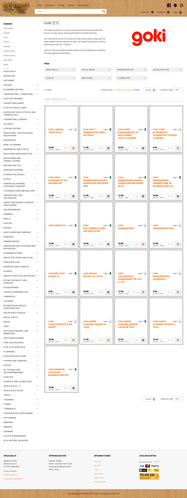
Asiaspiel (7, 46)
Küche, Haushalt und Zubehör (15, 281)
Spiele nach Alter (13, 390)
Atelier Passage (9, 55)
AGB (96, 470)
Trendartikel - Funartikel (18, 94)
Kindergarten (11, 241)
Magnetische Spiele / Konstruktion (15, 306)
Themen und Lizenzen (15, 119)
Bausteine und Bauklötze (18, 154)
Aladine (7, 33)
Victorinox (10, 418)
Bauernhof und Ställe (16, 149)
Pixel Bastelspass (14, 342)
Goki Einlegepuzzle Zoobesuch (161, 276)
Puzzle (7, 365)
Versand (97, 465)
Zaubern (8, 431)
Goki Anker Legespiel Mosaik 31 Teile (164, 324)
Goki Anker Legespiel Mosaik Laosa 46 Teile (128, 324)
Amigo (6, 37)
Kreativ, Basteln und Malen (19, 276)
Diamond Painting (13, 170)
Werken (8, 427)
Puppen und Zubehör (15, 361)
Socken (8, 85)
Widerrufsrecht (100, 482)
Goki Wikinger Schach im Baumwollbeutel (58, 372)
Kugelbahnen (11, 287)
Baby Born (8, 60)
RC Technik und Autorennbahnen (13, 371)
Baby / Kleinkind (12, 144)
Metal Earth (11, 317)
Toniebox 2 (10, 409)
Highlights (10, 71)
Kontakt (71, 5)
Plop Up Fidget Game (15, 107)
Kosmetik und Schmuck (16, 266)
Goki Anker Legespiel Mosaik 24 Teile (94, 324)
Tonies (7, 404)
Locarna (8, 301)
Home (39, 5)
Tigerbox (9, 399)
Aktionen (9, 80)
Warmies (8, 422)
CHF (131, 90)
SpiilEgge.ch (76, 494)
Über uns (97, 461)
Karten (8, 223)
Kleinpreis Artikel (14, 89)
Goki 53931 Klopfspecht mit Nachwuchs (58, 180)
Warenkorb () (83, 5)
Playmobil (9, 351)
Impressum (98, 474)
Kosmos (8, 271)
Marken (8, 24)
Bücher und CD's (12, 165)
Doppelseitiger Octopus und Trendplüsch (20, 113)
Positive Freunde (13, 98)
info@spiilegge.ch (10, 475)
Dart (6, 326)
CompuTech (114, 494)
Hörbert (8, 214)
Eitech (7, 179)
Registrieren (50, 5)
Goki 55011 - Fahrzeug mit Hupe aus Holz (94, 132)
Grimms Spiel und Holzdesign (13, 196)
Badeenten (10, 140)
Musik (7, 322)
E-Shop (47, 99)
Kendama (9, 237)
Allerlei (8, 124)
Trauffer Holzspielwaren (18, 413)
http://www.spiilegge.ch (13, 479)
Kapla (7, 218)
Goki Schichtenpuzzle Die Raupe (60, 324)
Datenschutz (99, 478)
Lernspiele (9, 296)
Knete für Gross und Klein (18, 257)
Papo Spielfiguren (14, 338)
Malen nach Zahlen (14, 313)
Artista (6, 42)
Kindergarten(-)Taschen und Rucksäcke (19, 247)
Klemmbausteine (13, 253)
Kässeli (8, 228)
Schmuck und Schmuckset (18, 381)
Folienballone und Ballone (19, 191)
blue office (87, 494)
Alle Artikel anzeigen (16, 440)
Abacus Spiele (9, 28)
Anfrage (61, 5)
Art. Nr (115, 90)
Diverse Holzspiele (14, 174)
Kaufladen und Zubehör (17, 232)
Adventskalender (14, 103)
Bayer (6, 64)
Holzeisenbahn (12, 209)
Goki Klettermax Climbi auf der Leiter (94, 228)
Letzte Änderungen (15, 436)
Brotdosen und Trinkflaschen (12, 159)
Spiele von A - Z (12, 386)
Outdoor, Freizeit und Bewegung (16, 332)
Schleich (8, 377)
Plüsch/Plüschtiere (15, 356)
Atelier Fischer (12, 128)
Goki (63, 99)
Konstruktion (11, 262)
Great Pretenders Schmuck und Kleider (19, 203)
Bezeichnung (124, 90)
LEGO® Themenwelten (16, 292)
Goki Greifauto (57, 225)
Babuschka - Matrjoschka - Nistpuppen (19, 134)
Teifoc (7, 395)
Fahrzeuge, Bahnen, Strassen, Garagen (14, 184)
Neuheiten (9, 76)
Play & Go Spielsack (14, 347)
